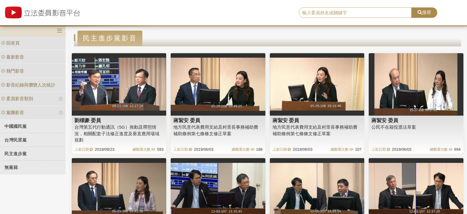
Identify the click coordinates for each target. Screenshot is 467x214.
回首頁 (10, 42)
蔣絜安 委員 (186, 120)
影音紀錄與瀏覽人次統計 (28, 84)
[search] (355, 12)
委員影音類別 (17, 98)
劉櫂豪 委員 (87, 120)
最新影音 (12, 56)
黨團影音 (12, 112)
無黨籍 (11, 167)
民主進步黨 (15, 153)
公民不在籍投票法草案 (393, 127)
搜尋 (424, 12)
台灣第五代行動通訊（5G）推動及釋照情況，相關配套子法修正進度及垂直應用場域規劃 (116, 133)
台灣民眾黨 (15, 139)
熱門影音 (12, 70)
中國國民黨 (15, 126)
